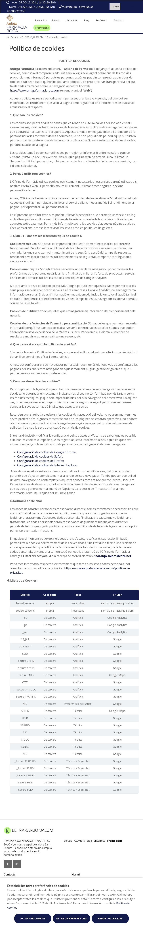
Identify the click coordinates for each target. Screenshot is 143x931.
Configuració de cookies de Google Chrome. (46, 452)
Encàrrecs (101, 20)
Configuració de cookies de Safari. (40, 456)
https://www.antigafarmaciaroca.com (35, 90)
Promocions (42, 27)
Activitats (71, 20)
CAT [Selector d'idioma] (115, 6)
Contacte (119, 20)
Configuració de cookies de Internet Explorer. (47, 465)
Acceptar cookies (32, 918)
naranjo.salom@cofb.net (113, 556)
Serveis (56, 20)
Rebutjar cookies (110, 918)
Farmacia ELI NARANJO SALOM (27, 37)
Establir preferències (71, 918)
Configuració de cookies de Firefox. (40, 461)
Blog (86, 20)
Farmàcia (40, 20)
